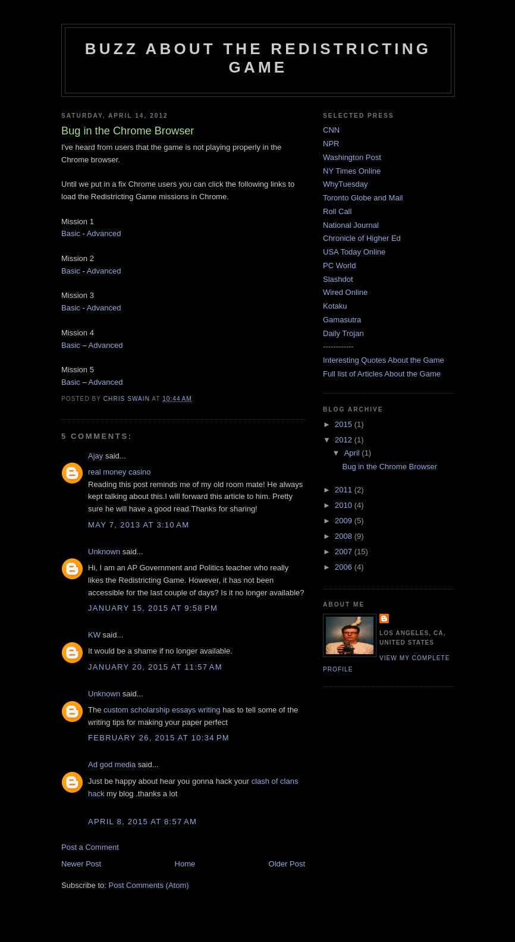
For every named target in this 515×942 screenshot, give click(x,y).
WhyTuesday (345, 184)
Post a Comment (90, 847)
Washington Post (352, 157)
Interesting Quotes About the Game (383, 360)
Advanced (104, 233)
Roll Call (337, 211)
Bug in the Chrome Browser (389, 466)
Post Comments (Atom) (149, 885)
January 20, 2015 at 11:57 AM (155, 666)
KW (94, 634)
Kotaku (335, 306)
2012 (344, 439)
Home (185, 863)
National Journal (351, 225)
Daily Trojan (343, 333)
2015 (344, 424)
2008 (344, 536)
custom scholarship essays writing (162, 709)
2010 (344, 505)
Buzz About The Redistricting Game (258, 58)
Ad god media (112, 764)
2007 (344, 551)
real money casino (119, 471)
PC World (339, 265)
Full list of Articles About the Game (382, 373)
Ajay (95, 455)
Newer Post (81, 863)
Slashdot (338, 279)
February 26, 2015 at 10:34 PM (159, 737)
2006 (344, 567)
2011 (344, 489)
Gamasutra (342, 319)
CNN (331, 129)
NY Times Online (352, 171)
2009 (344, 520)
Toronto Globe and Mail (363, 197)
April (353, 452)
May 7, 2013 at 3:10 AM (138, 524)
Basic (70, 233)
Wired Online (345, 292)
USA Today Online (354, 251)
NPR (331, 143)
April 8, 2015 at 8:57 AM (142, 821)
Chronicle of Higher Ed (362, 238)
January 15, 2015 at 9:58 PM (153, 608)
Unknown (104, 551)
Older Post (287, 863)
